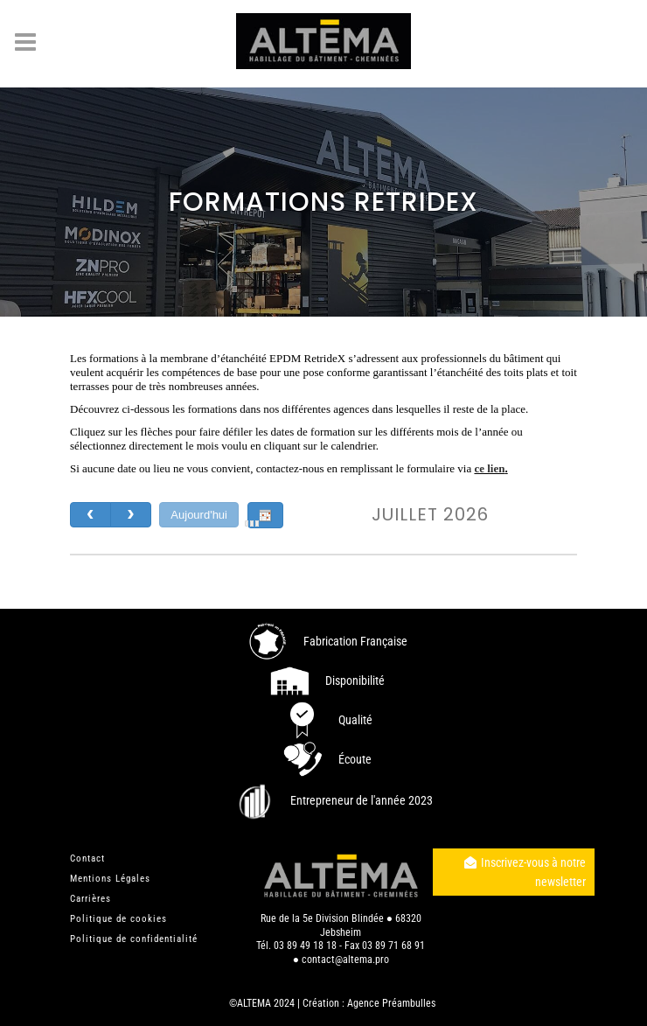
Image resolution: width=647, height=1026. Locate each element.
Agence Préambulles (391, 1002)
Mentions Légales (110, 877)
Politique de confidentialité (134, 938)
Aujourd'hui (198, 514)
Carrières (90, 898)
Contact (87, 857)
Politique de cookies (118, 918)
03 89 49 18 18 (305, 945)
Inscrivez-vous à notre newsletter (525, 871)
